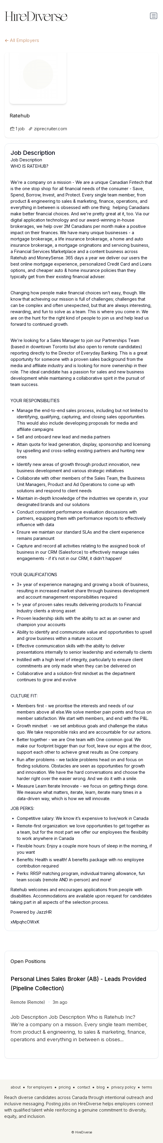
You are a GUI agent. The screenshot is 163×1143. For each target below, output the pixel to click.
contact (83, 1087)
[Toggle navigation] (154, 16)
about (16, 1087)
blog (101, 1087)
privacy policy (123, 1087)
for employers (39, 1087)
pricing (65, 1087)
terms (147, 1087)
